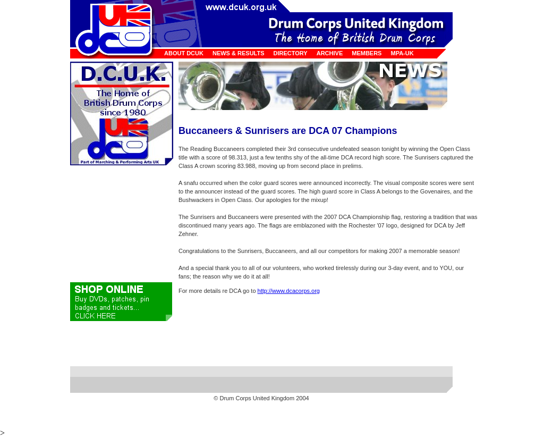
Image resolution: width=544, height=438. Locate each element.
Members (366, 53)
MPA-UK (401, 53)
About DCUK (183, 53)
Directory (291, 53)
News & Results (238, 53)
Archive (330, 53)
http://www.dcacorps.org (289, 291)
